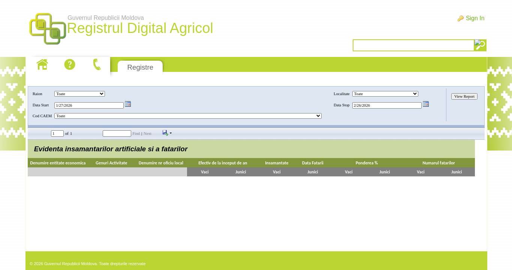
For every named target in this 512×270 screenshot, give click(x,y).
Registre (140, 67)
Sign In (475, 18)
